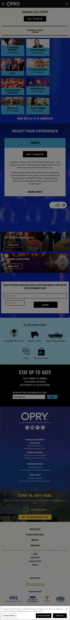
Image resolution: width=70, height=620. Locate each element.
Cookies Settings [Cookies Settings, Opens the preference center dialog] (9, 615)
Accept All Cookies (43, 615)
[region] (35, 613)
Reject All (60, 615)
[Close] (66, 609)
